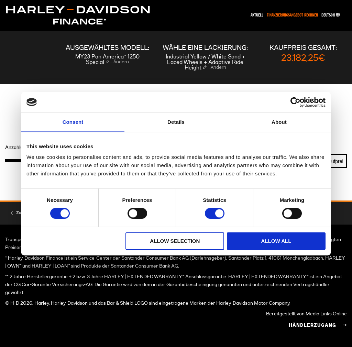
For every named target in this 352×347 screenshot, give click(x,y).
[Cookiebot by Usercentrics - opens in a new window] (295, 102)
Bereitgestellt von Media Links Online (306, 313)
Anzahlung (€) (20, 147)
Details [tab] (176, 122)
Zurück (23, 213)
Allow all (276, 241)
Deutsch (330, 15)
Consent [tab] (73, 122)
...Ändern (119, 61)
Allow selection (175, 241)
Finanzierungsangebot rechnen (292, 15)
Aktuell (257, 15)
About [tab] (279, 122)
